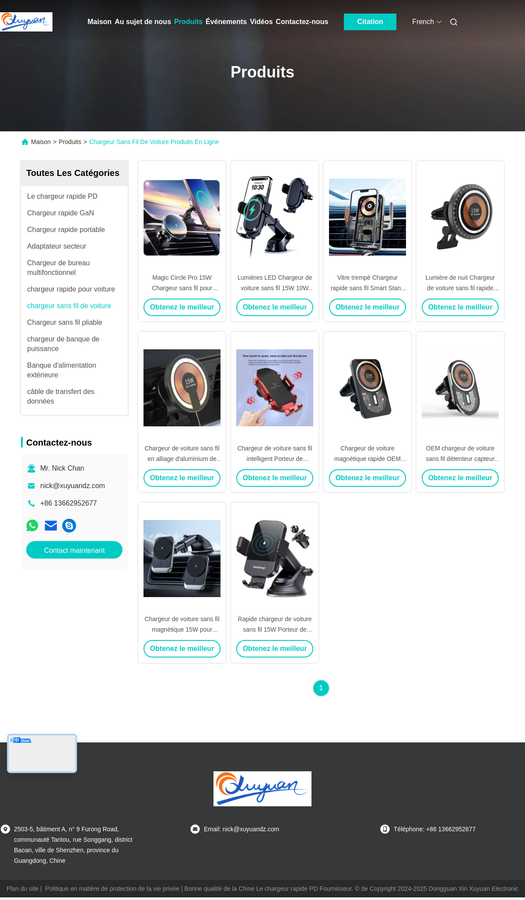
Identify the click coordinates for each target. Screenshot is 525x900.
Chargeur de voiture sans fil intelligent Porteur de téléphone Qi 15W (274, 459)
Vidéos (261, 21)
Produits (188, 21)
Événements (226, 21)
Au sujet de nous (143, 21)
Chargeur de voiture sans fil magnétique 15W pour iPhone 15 (181, 629)
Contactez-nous (302, 21)
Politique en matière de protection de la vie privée (112, 888)
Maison (100, 21)
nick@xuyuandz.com (72, 485)
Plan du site (22, 888)
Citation (370, 21)
